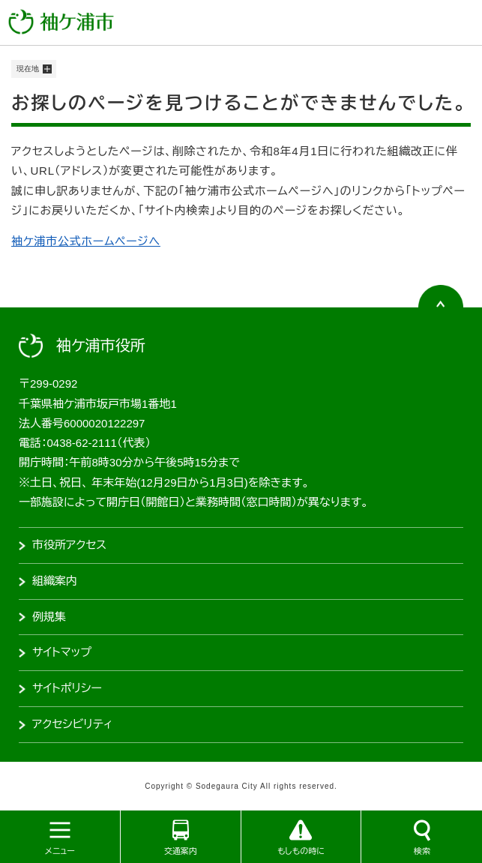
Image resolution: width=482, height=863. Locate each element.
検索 (422, 851)
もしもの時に (301, 851)
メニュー (60, 851)
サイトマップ (61, 652)
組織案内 (54, 580)
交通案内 (180, 851)
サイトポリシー (67, 688)
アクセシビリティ (72, 724)
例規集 (49, 616)
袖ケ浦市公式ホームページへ (85, 241)
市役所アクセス (69, 544)
